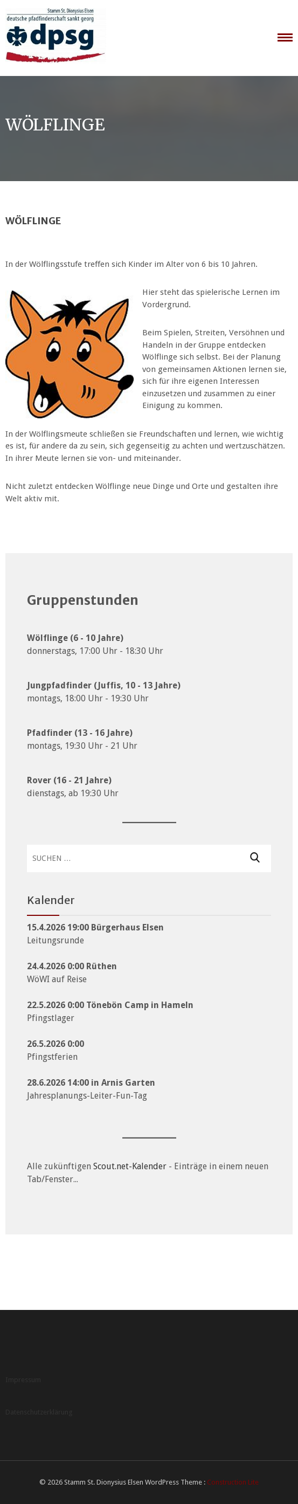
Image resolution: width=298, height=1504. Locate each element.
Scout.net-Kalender (130, 1166)
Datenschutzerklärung (39, 1412)
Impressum (23, 1380)
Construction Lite (233, 1482)
